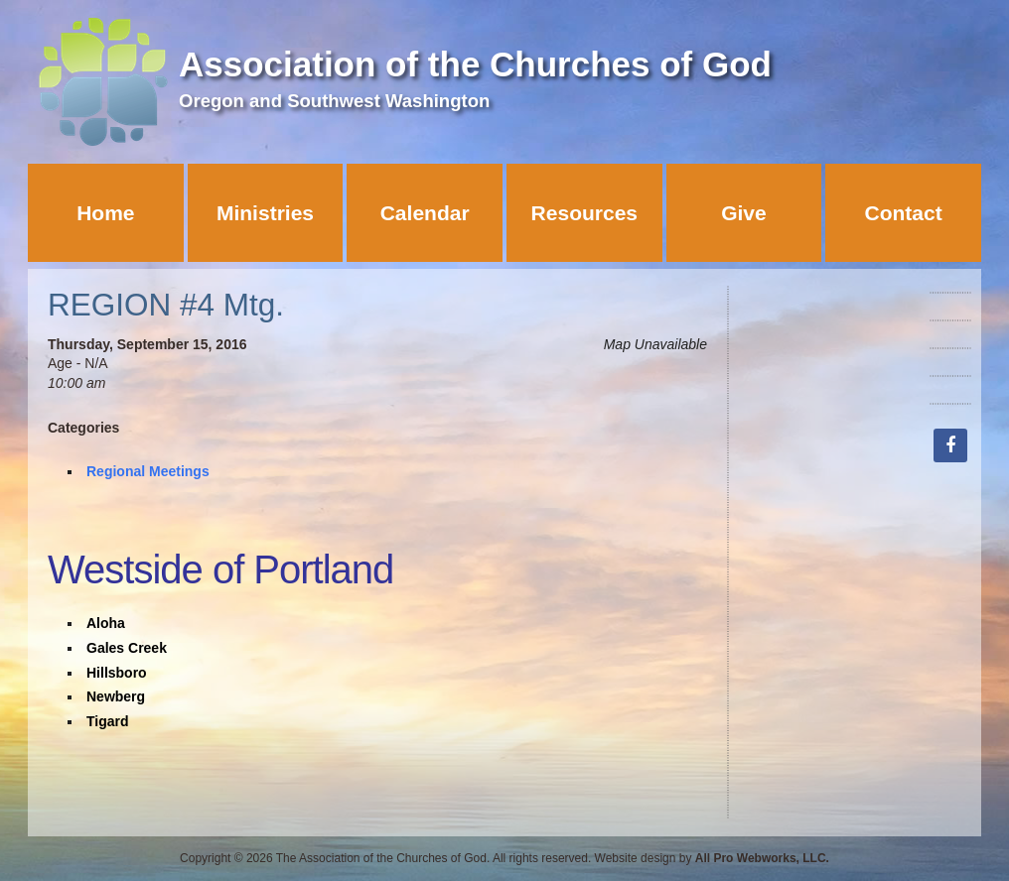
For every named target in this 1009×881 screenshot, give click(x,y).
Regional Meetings (148, 471)
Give (744, 212)
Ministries (265, 212)
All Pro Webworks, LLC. (762, 858)
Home (105, 212)
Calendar (425, 212)
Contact (903, 212)
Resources (584, 212)
